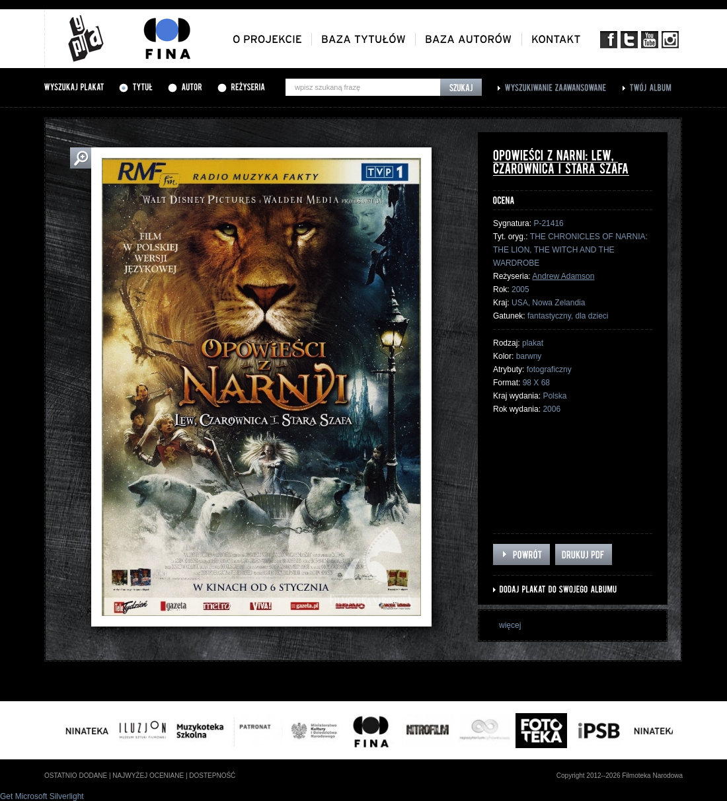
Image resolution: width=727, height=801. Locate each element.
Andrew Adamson (563, 276)
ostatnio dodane (75, 775)
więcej (510, 625)
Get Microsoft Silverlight (42, 796)
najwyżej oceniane (148, 775)
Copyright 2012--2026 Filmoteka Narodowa (619, 775)
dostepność (212, 775)
